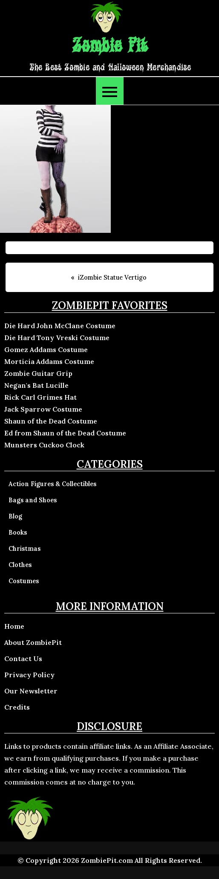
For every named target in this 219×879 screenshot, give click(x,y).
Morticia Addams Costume (49, 361)
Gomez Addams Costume (46, 349)
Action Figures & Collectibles (52, 484)
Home (14, 626)
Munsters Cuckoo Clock (44, 445)
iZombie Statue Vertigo (112, 277)
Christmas (24, 549)
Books (18, 532)
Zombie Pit (109, 46)
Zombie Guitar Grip (38, 373)
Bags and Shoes (33, 500)
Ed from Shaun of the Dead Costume (65, 433)
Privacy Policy (29, 674)
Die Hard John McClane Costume (59, 325)
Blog (15, 516)
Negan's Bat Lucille (36, 385)
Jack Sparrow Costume (43, 409)
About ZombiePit (33, 642)
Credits (17, 707)
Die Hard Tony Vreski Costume (57, 337)
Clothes (20, 565)
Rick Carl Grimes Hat (40, 397)
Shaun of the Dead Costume (50, 421)
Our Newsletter (31, 691)
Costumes (24, 581)
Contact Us (23, 658)
